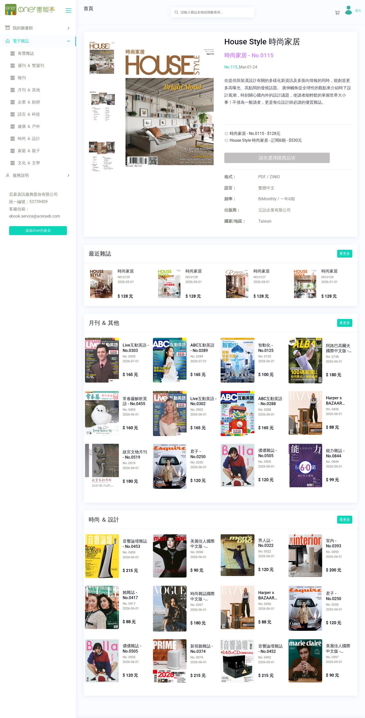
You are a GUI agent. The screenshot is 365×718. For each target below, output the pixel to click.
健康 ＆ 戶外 (25, 126)
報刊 (18, 77)
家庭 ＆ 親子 (25, 150)
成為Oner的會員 (38, 230)
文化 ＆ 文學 (25, 162)
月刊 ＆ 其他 (25, 89)
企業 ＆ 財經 (25, 102)
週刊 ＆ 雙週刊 (27, 65)
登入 (358, 10)
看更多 (344, 254)
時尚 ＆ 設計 (25, 138)
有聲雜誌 (22, 53)
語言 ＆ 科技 (25, 114)
